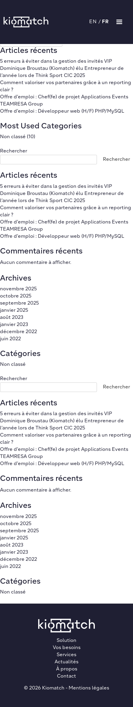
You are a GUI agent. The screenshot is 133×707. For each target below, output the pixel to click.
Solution (66, 640)
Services (66, 655)
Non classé (13, 137)
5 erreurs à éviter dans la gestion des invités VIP (56, 61)
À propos (66, 669)
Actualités (66, 662)
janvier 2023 (14, 324)
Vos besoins (67, 647)
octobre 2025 (15, 296)
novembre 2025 (18, 289)
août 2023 (11, 317)
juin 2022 (10, 339)
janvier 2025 (14, 310)
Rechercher (13, 151)
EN (93, 22)
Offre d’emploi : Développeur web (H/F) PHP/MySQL (62, 111)
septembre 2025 (19, 303)
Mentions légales (89, 688)
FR (105, 22)
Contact (66, 676)
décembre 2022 (18, 332)
